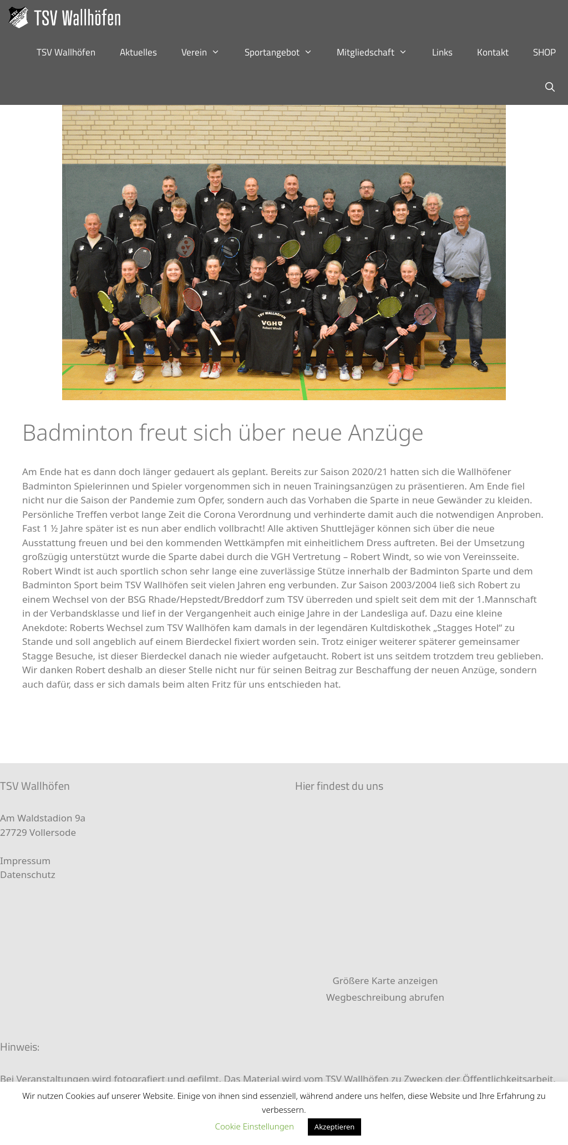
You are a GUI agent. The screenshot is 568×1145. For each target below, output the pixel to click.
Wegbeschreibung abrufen (385, 997)
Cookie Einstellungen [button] (254, 1126)
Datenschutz (27, 874)
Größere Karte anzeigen (385, 980)
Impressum (25, 860)
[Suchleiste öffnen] (549, 87)
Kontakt (493, 52)
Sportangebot (285, 52)
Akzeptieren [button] (335, 1127)
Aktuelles (138, 52)
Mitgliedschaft (378, 52)
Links (442, 52)
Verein (206, 52)
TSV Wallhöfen (66, 52)
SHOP (544, 52)
